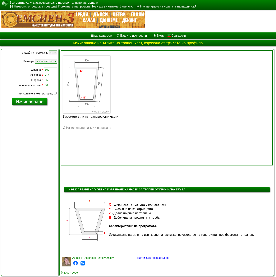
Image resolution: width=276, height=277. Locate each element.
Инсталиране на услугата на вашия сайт (169, 6)
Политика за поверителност (153, 257)
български (177, 35)
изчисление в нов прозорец (37, 93)
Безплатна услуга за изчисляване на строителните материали (54, 2)
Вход (160, 35)
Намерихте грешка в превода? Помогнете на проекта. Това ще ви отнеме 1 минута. (73, 6)
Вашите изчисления (134, 35)
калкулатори (103, 35)
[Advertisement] (29, 166)
